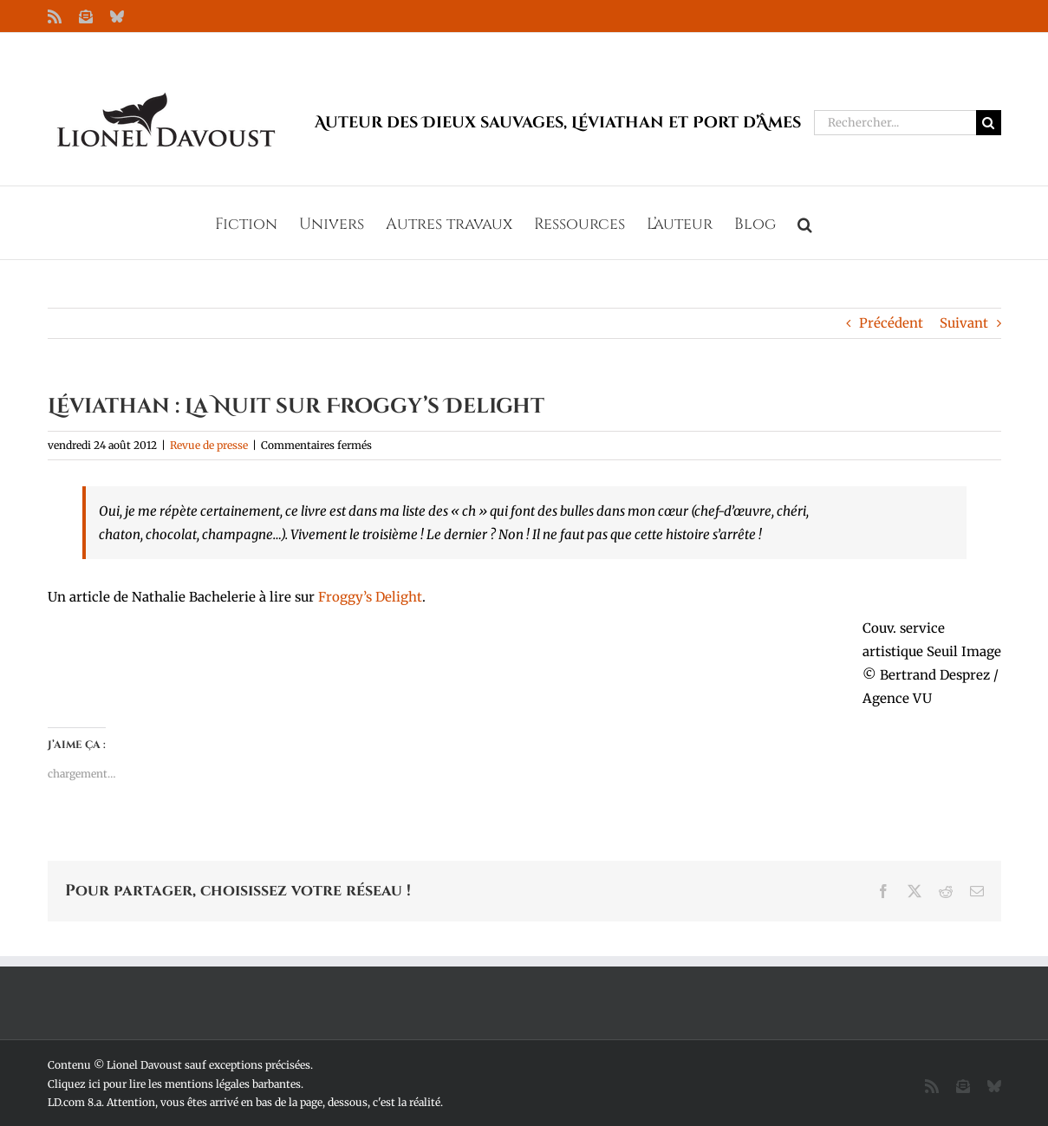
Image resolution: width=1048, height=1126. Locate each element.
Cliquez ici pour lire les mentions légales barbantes (174, 1083)
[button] (804, 222)
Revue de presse (209, 445)
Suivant (964, 323)
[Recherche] (988, 122)
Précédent (891, 323)
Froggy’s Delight (370, 597)
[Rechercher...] (895, 122)
